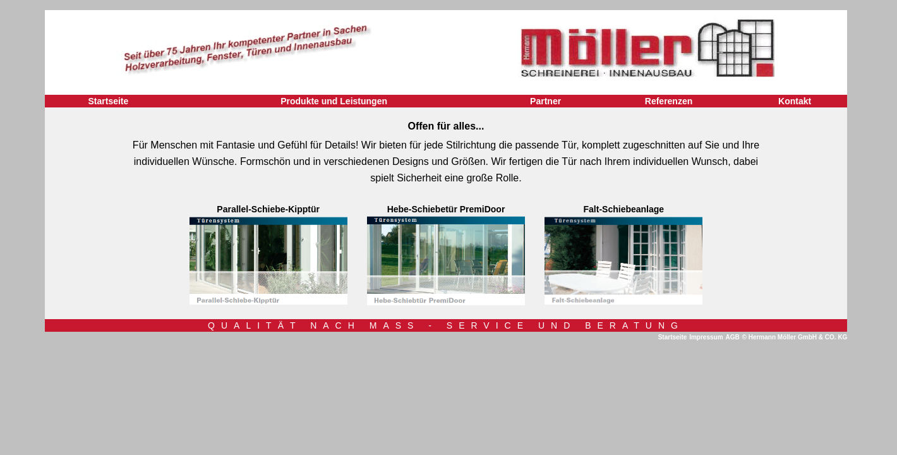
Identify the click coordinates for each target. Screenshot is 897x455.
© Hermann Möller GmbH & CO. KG (795, 337)
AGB (732, 337)
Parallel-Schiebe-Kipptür (268, 209)
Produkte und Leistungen (333, 101)
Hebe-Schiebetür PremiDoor (446, 209)
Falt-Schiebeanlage (624, 209)
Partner (545, 101)
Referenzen (668, 101)
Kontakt (794, 101)
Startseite (108, 101)
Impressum (706, 337)
